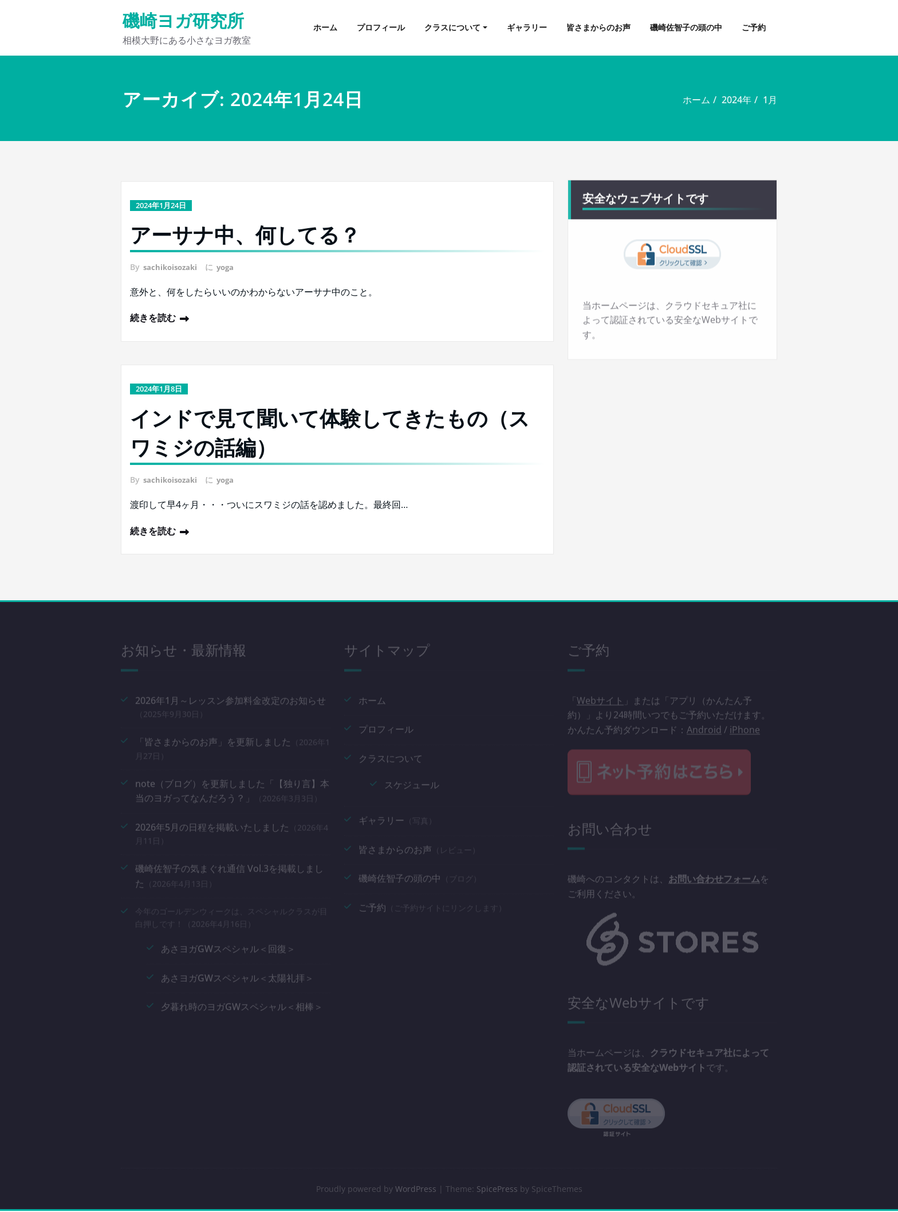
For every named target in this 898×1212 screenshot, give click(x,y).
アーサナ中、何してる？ (245, 235)
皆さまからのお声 (598, 27)
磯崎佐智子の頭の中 (686, 27)
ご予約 (754, 27)
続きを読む (153, 317)
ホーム (325, 27)
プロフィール (381, 27)
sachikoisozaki (172, 266)
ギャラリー (527, 27)
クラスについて (452, 27)
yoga (229, 266)
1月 (766, 99)
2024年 (732, 99)
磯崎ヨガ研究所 (183, 20)
